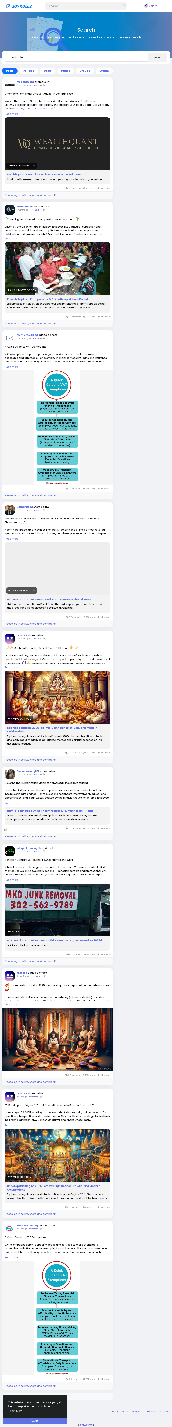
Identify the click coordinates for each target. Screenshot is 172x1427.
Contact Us (149, 1411)
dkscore (21, 635)
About (115, 1411)
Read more (12, 114)
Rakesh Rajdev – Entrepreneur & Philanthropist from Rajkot (47, 299)
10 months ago (23, 976)
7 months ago (23, 209)
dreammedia (24, 206)
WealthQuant (25, 82)
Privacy (135, 1411)
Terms (125, 1411)
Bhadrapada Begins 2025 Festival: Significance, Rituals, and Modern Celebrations (53, 1188)
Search (158, 57)
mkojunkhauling (26, 848)
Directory (164, 1411)
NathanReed (24, 507)
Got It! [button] (34, 1421)
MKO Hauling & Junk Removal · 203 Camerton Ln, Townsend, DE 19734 (54, 940)
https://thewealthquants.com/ (35, 108)
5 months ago (23, 85)
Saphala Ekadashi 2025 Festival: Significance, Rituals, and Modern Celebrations (52, 729)
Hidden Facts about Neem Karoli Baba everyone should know (49, 599)
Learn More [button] (15, 1411)
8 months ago (23, 510)
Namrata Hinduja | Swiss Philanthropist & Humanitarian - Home (50, 811)
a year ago (21, 1096)
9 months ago (23, 851)
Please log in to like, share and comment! (30, 195)
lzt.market (86, 1425)
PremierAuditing (27, 335)
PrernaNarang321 (27, 771)
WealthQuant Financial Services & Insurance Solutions (44, 174)
